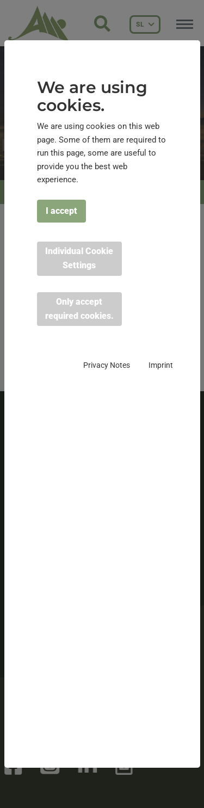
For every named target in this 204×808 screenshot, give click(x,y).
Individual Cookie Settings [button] (79, 258)
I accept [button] (61, 211)
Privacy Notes (106, 365)
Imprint (161, 365)
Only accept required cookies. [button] (79, 309)
